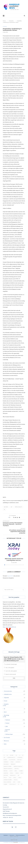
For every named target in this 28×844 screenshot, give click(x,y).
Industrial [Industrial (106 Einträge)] (16, 769)
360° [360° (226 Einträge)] (16, 756)
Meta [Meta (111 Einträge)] (22, 774)
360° (11, 506)
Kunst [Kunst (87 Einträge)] (16, 771)
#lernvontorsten (14, 692)
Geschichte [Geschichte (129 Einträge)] (18, 762)
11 (18, 564)
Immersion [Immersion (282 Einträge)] (13, 765)
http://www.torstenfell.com (9, 627)
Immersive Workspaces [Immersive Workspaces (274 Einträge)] (8, 769)
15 (23, 564)
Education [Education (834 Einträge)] (19, 760)
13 (20, 564)
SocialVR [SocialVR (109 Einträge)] (15, 780)
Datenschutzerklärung (20, 836)
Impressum (12, 836)
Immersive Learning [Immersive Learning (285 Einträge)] (7, 767)
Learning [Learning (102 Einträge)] (21, 771)
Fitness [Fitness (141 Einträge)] (12, 762)
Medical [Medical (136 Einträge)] (11, 774)
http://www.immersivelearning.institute (12, 816)
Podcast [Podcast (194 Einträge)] (5, 778)
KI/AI (14, 713)
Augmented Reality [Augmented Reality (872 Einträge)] (11, 758)
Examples (11, 20)
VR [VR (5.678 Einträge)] (18, 785)
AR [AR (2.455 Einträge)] (22, 756)
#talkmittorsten (14, 695)
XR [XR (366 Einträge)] (21, 785)
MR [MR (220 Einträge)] (18, 776)
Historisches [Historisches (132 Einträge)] (6, 765)
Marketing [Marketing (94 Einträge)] (6, 774)
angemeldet (10, 576)
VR (4, 509)
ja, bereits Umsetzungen (11, 665)
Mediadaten (6, 836)
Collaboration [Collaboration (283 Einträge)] (12, 760)
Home (4, 20)
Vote (14, 679)
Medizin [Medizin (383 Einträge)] (17, 774)
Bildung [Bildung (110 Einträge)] (5, 760)
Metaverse (14, 741)
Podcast (15, 724)
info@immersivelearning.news (10, 814)
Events (14, 701)
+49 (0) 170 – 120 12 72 (8, 818)
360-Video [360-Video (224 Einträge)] (11, 756)
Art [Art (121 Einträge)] (4, 758)
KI (14, 709)
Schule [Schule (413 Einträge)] (19, 778)
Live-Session (14, 738)
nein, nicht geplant (10, 668)
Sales (14, 745)
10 (16, 564)
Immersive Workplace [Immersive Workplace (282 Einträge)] (18, 767)
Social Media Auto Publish (8, 843)
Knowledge (6, 716)
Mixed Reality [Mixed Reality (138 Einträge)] (13, 776)
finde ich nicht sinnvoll (11, 675)
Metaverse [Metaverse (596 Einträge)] (6, 776)
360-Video (6, 506)
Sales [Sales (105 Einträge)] (10, 778)
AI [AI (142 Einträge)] (19, 756)
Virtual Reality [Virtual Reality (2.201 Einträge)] (12, 785)
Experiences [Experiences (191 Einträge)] (6, 762)
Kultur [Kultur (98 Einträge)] (11, 771)
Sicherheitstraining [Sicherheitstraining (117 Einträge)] (8, 780)
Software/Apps (15, 735)
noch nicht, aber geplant (11, 672)
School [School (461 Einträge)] (14, 778)
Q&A (15, 727)
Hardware (15, 721)
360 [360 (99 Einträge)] (7, 756)
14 (22, 564)
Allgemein (14, 698)
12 (19, 564)
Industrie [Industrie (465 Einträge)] (5, 771)
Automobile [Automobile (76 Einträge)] (19, 758)
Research (7, 730)
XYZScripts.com (21, 843)
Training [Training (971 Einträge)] (5, 785)
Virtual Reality (18, 506)
